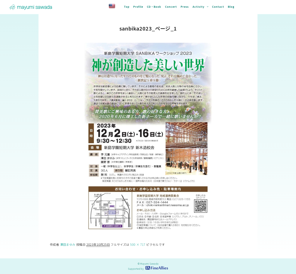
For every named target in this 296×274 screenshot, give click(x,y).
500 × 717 (138, 244)
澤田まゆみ (68, 244)
